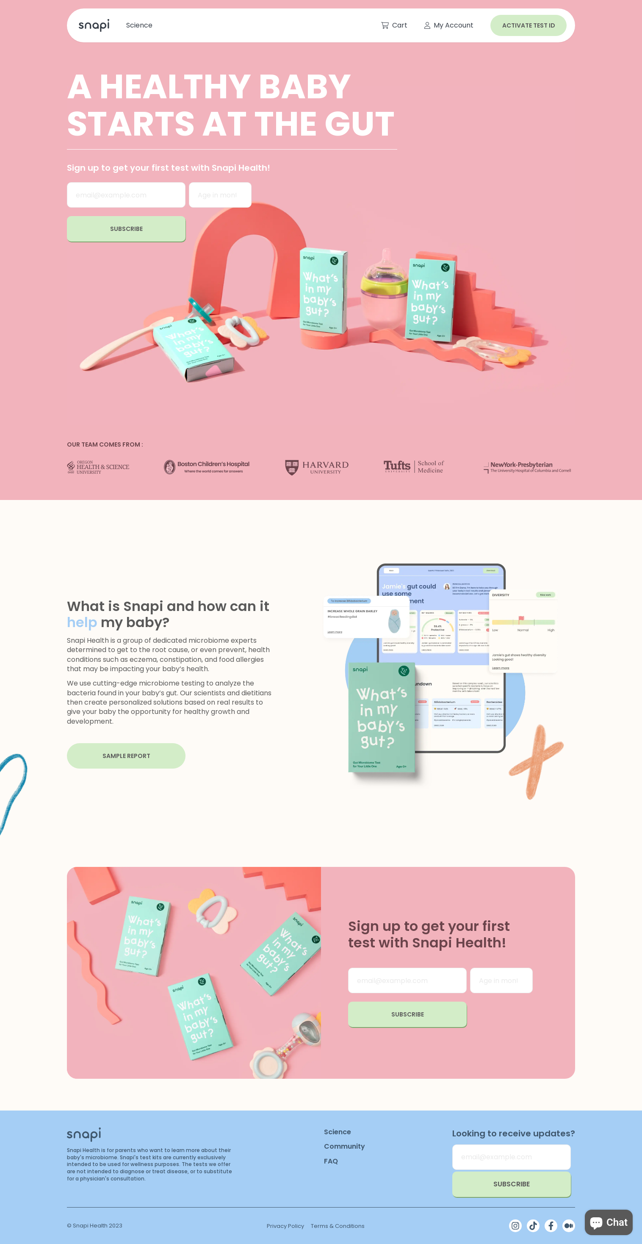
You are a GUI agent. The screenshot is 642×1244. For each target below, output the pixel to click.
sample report (126, 756)
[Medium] (568, 1225)
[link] (92, 25)
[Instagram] (515, 1225)
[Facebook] (551, 1225)
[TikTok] (533, 1225)
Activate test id (528, 25)
